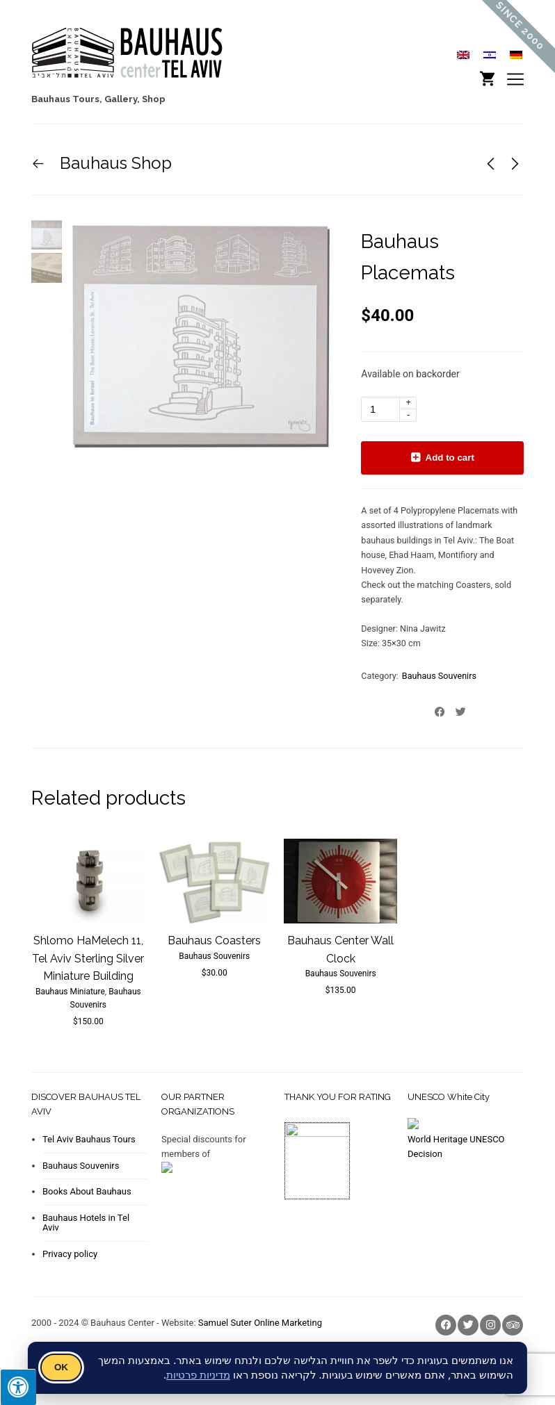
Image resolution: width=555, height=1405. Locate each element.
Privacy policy (69, 1254)
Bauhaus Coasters (214, 940)
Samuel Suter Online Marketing (260, 1322)
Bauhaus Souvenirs (439, 676)
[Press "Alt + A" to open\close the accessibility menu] (18, 1387)
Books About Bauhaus (86, 1191)
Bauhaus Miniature (70, 991)
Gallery (120, 99)
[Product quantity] (389, 409)
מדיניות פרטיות (198, 1374)
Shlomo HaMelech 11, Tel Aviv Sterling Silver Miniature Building (88, 958)
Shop (154, 99)
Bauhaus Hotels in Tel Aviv (85, 1223)
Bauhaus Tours (65, 99)
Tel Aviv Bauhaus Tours (89, 1139)
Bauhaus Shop (114, 163)
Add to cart (450, 457)
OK (61, 1367)
